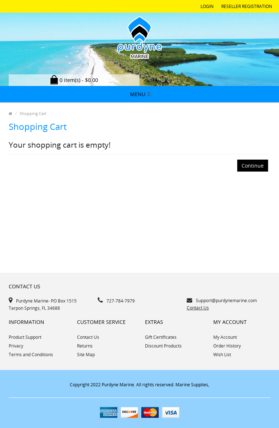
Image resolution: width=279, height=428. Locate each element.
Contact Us (198, 308)
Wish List (222, 354)
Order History (227, 346)
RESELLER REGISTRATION (246, 6)
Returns (85, 346)
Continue (253, 165)
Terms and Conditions (31, 354)
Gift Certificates (161, 337)
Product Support (25, 337)
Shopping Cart (33, 113)
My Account (225, 337)
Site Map (86, 354)
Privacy (16, 346)
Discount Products (163, 346)
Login (207, 6)
